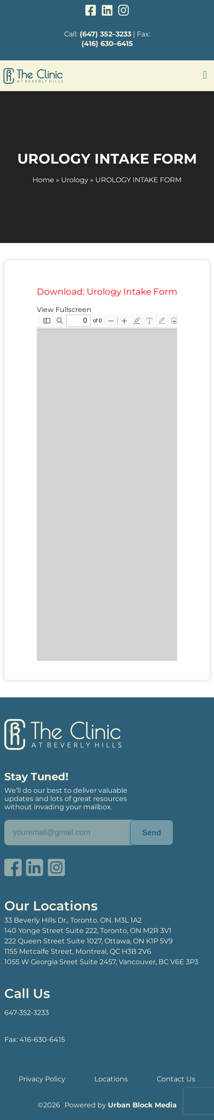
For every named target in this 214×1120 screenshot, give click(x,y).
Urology (74, 180)
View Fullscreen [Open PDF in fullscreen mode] (64, 309)
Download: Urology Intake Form (107, 291)
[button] (205, 75)
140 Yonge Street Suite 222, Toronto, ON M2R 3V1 (88, 930)
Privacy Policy (42, 1079)
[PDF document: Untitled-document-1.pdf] (107, 487)
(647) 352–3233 (105, 34)
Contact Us (176, 1079)
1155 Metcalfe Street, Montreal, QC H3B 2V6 (77, 951)
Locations (111, 1079)
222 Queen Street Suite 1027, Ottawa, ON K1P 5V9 (88, 941)
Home (43, 180)
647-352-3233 (26, 1012)
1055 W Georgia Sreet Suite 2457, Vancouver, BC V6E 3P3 (101, 962)
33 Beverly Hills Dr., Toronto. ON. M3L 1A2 (73, 920)
